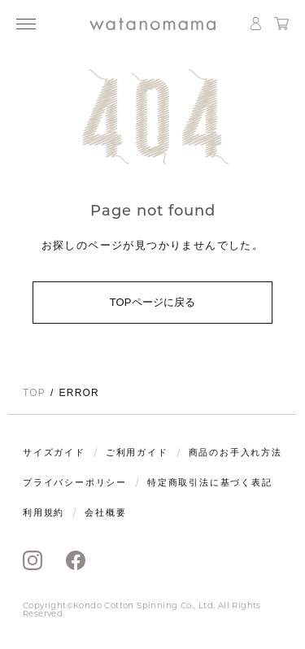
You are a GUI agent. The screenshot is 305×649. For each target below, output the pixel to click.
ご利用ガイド (137, 452)
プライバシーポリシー (75, 482)
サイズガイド (54, 452)
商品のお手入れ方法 (235, 452)
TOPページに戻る (153, 302)
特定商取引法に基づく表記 (209, 482)
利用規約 (43, 512)
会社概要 (105, 512)
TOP (34, 393)
